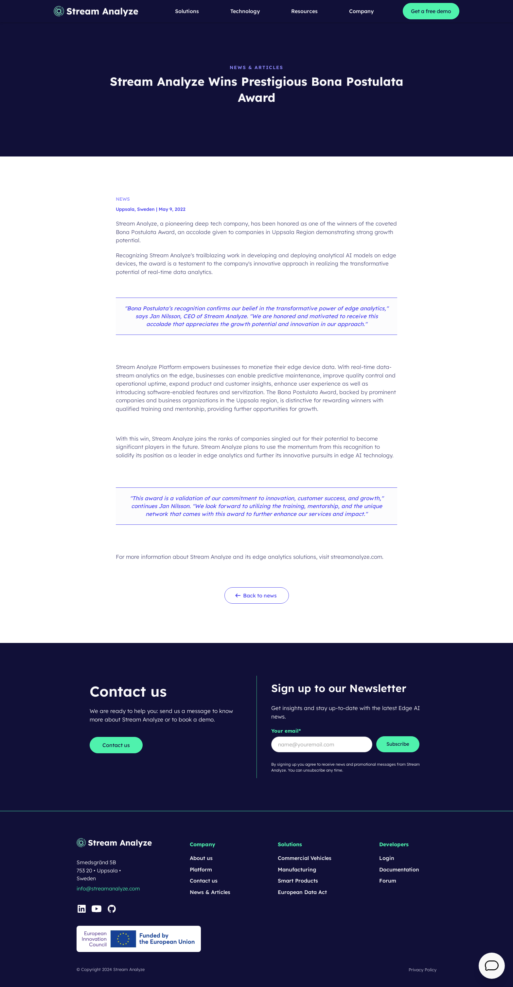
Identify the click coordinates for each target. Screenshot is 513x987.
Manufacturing (297, 869)
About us (201, 858)
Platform (201, 869)
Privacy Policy (422, 969)
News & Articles (210, 892)
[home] (97, 11)
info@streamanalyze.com (108, 888)
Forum (387, 880)
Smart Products (298, 880)
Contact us (204, 880)
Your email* (286, 731)
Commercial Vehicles (304, 858)
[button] (187, 11)
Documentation (399, 869)
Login (386, 858)
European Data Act (302, 892)
